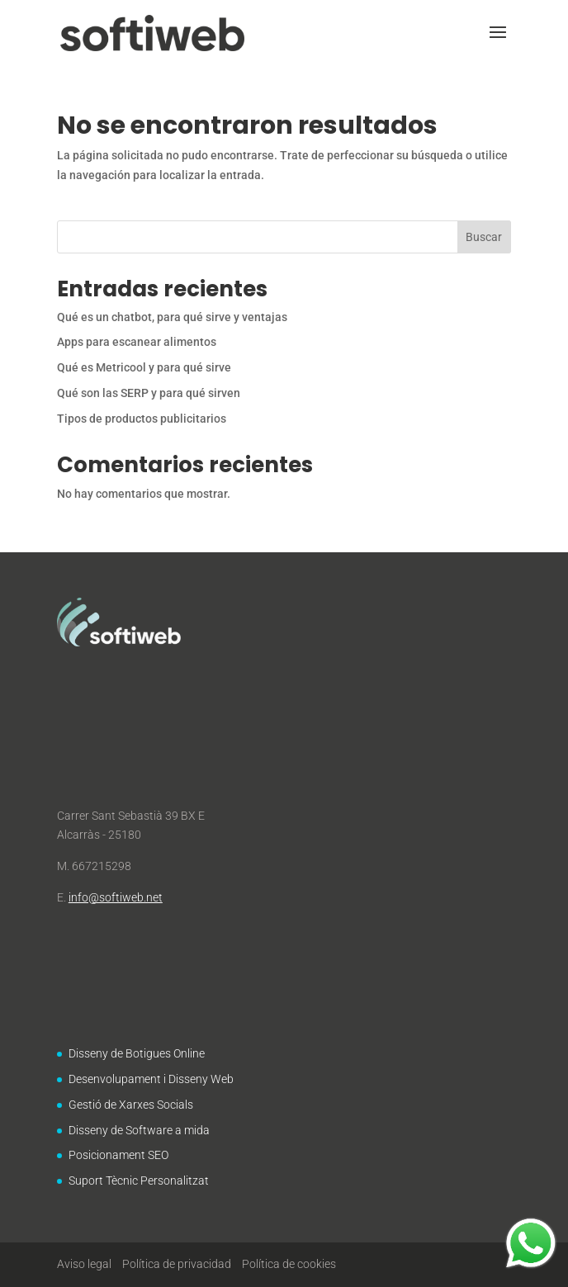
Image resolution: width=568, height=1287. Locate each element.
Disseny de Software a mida (139, 1130)
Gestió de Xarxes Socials (131, 1104)
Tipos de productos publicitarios (141, 418)
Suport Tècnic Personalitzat (139, 1180)
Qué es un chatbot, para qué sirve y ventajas (172, 317)
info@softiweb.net (116, 897)
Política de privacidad (176, 1263)
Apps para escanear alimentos (136, 341)
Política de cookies (289, 1263)
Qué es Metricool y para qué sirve (144, 367)
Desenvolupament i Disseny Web (151, 1079)
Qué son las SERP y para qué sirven (148, 393)
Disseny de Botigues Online (137, 1053)
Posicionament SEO (118, 1155)
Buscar (484, 237)
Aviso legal (84, 1263)
